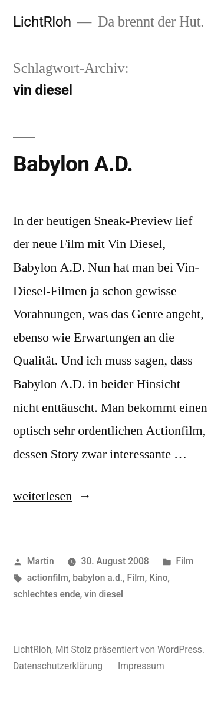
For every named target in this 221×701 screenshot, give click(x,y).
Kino (158, 577)
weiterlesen (42, 496)
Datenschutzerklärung (58, 666)
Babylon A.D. (73, 164)
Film (184, 561)
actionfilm (47, 577)
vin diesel (103, 594)
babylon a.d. (97, 577)
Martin (40, 561)
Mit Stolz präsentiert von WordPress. (129, 649)
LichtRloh (42, 21)
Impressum (141, 666)
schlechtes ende (46, 594)
